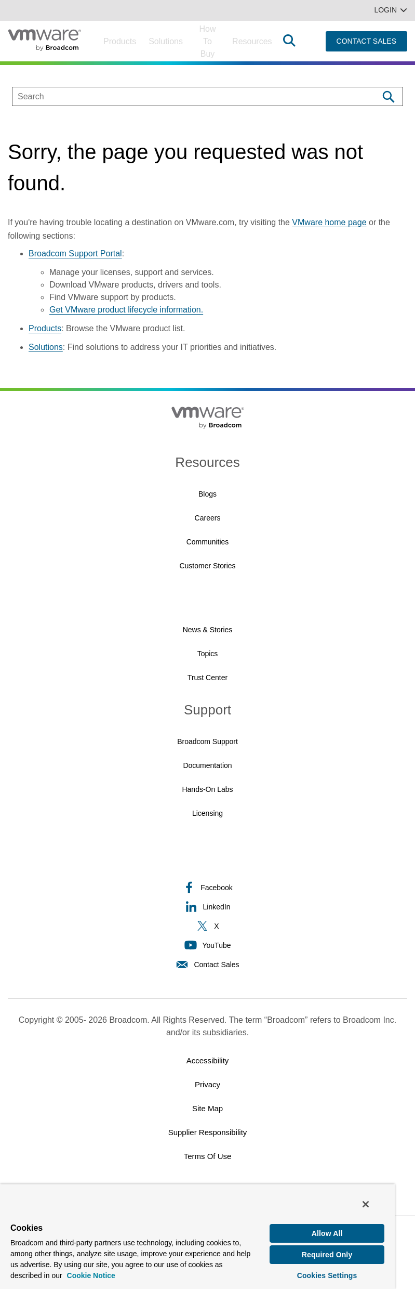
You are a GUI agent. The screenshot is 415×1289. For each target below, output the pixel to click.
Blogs (207, 494)
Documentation (207, 765)
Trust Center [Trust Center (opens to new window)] (207, 677)
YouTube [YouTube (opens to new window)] (207, 945)
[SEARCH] (184, 96)
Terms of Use (208, 1156)
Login (390, 10)
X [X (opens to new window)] (207, 925)
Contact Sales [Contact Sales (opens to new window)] (207, 964)
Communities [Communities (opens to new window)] (207, 542)
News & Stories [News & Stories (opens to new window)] (208, 630)
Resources (252, 41)
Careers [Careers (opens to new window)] (208, 518)
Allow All (327, 1232)
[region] (197, 1236)
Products (119, 41)
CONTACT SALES (366, 41)
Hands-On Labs (207, 789)
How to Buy (207, 41)
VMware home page (329, 222)
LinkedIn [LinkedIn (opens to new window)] (208, 906)
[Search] (388, 96)
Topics (207, 653)
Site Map (207, 1108)
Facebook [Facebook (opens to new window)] (207, 887)
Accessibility (207, 1060)
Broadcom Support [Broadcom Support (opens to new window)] (207, 741)
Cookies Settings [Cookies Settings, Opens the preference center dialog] (327, 1274)
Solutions (166, 41)
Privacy (207, 1084)
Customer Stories (207, 566)
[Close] (365, 1203)
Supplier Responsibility (207, 1132)
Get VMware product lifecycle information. (126, 309)
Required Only (327, 1253)
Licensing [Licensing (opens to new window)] (207, 813)
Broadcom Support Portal (75, 253)
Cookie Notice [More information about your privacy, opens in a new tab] (91, 1274)
